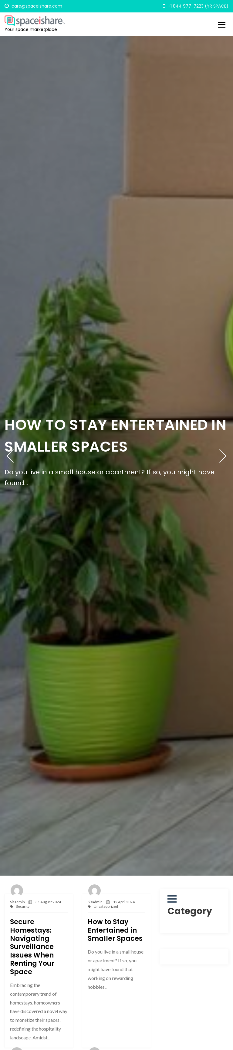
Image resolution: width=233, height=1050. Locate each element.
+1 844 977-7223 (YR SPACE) (195, 6)
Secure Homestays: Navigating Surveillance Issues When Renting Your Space (32, 946)
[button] (172, 899)
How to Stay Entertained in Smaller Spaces (115, 930)
